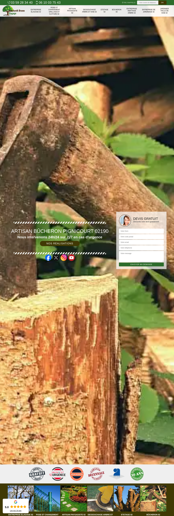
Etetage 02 (104, 11)
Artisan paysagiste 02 (72, 11)
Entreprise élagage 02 (36, 11)
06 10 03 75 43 (47, 2)
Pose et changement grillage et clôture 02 (54, 11)
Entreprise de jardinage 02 (148, 11)
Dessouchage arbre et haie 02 (89, 11)
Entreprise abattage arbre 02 (132, 11)
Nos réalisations (59, 243)
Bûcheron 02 (116, 11)
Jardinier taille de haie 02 (164, 11)
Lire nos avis (15, 511)
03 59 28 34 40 (20, 2)
